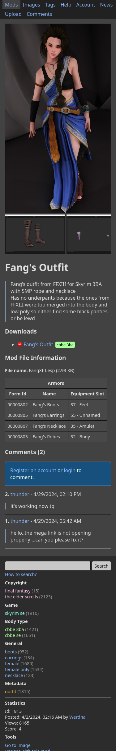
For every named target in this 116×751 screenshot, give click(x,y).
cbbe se (20, 635)
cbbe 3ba (21, 629)
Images (31, 4)
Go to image (18, 745)
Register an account (33, 470)
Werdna (77, 717)
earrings (19, 658)
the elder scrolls (28, 597)
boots (16, 652)
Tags (50, 4)
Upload (13, 14)
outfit (17, 691)
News (106, 4)
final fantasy (22, 591)
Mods (11, 4)
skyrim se (22, 613)
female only (24, 669)
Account (85, 4)
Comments (39, 14)
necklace (20, 675)
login (69, 470)
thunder (20, 494)
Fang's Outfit (46, 344)
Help (66, 4)
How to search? (21, 574)
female (19, 663)
